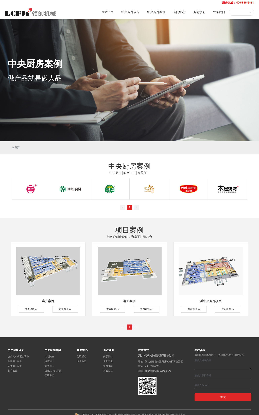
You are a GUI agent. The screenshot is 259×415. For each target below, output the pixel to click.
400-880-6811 (245, 2)
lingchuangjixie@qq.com (158, 371)
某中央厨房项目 (210, 301)
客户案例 (48, 301)
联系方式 (143, 350)
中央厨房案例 (35, 64)
